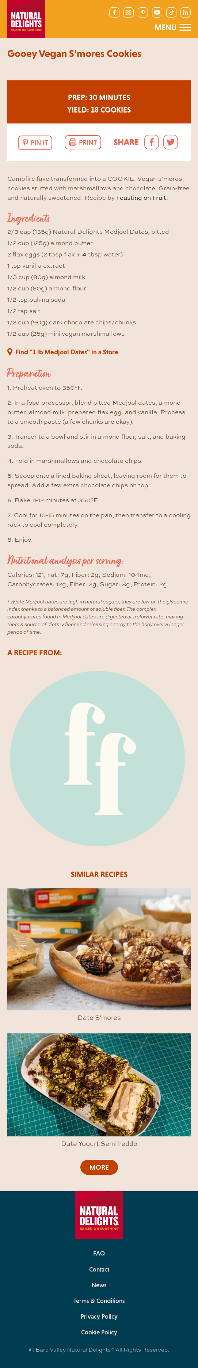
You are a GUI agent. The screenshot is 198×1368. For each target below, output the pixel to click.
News (99, 1285)
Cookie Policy (99, 1332)
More (99, 1167)
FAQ (99, 1253)
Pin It (39, 142)
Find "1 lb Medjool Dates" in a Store (66, 352)
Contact (99, 1269)
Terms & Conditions (99, 1300)
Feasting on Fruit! (142, 197)
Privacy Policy (99, 1316)
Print (88, 142)
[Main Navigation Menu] (172, 27)
